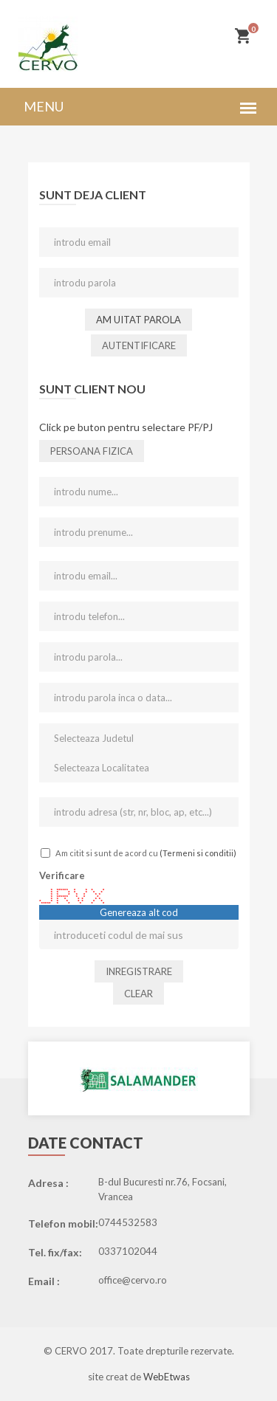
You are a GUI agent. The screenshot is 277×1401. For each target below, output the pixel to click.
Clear (138, 993)
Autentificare (139, 345)
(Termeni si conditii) (198, 853)
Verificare (62, 875)
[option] (139, 1078)
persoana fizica (91, 451)
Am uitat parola (138, 320)
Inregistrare (139, 971)
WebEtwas (166, 1377)
